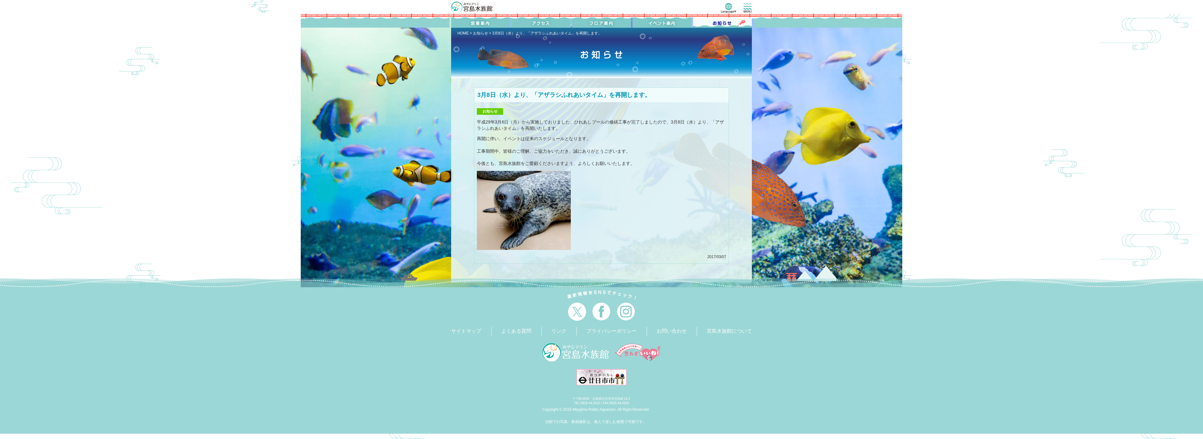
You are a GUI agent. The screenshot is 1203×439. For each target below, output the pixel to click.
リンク (558, 331)
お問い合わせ (672, 331)
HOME (463, 33)
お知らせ (480, 33)
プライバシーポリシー (611, 331)
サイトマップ (466, 331)
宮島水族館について (729, 331)
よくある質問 (516, 331)
